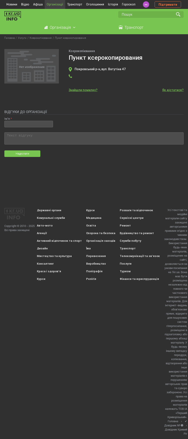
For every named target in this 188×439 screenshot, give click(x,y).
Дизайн (42, 248)
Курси (41, 279)
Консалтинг (45, 263)
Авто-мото (45, 225)
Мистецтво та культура (54, 256)
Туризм (125, 271)
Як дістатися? (173, 90)
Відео (25, 4)
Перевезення (96, 256)
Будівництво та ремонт (137, 233)
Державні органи (49, 210)
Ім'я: (7, 118)
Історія (113, 4)
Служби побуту (130, 240)
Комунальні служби (51, 218)
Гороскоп (128, 4)
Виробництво (96, 263)
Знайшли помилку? (83, 90)
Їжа (88, 248)
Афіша (38, 4)
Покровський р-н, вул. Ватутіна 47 (100, 69)
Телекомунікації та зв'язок (140, 256)
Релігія (91, 279)
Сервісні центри (132, 218)
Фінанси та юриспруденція (139, 279)
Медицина (93, 218)
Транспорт (74, 4)
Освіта (91, 225)
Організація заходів (100, 240)
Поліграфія (94, 271)
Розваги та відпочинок (136, 210)
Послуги (126, 263)
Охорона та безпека (100, 233)
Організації (55, 4)
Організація (60, 27)
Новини (11, 4)
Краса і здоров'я (49, 271)
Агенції (42, 233)
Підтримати (168, 4)
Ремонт (125, 225)
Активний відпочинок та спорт (59, 240)
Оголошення (95, 4)
